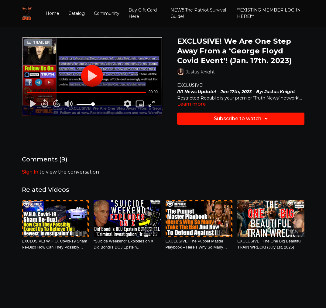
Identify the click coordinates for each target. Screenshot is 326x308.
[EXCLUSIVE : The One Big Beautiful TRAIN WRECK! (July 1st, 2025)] (270, 244)
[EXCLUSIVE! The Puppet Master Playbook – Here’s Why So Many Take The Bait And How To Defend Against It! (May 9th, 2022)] (199, 244)
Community (106, 13)
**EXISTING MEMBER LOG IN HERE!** (269, 13)
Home (52, 13)
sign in (30, 172)
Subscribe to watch (242, 118)
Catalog (76, 13)
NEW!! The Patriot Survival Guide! (198, 13)
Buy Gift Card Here (143, 13)
